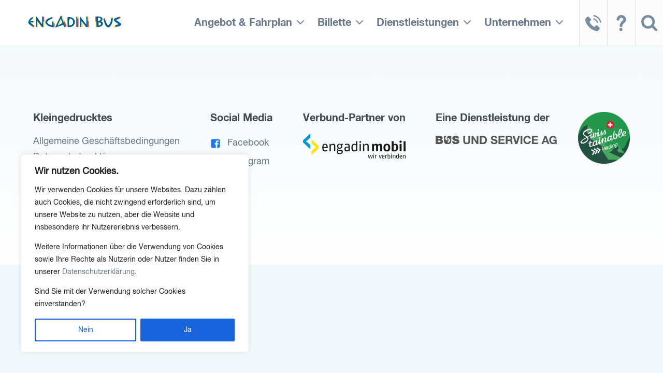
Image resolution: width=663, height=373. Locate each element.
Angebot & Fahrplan (243, 23)
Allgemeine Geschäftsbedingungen (106, 141)
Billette (334, 23)
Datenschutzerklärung (98, 272)
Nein (85, 330)
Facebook (239, 143)
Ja (188, 330)
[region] (135, 253)
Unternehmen (517, 23)
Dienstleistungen (418, 23)
